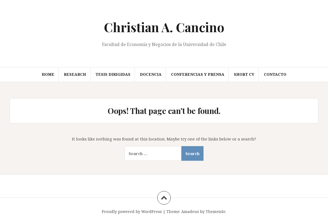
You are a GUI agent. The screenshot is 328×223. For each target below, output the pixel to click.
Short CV (244, 74)
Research (75, 74)
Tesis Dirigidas (113, 74)
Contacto (275, 74)
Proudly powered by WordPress (132, 211)
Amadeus (190, 211)
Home (48, 74)
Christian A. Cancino (164, 27)
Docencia (151, 74)
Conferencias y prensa (197, 74)
